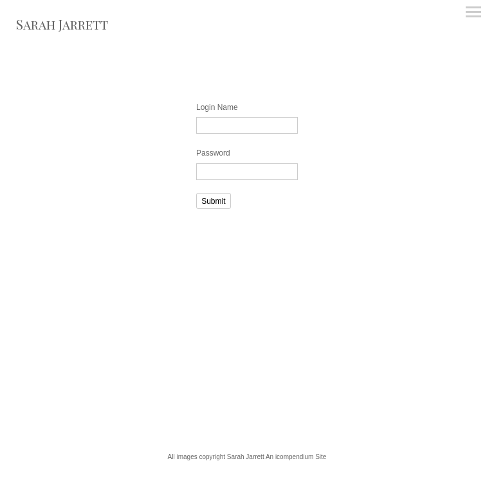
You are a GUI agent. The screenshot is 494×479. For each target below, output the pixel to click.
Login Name (217, 107)
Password (213, 153)
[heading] (62, 27)
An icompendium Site (296, 456)
